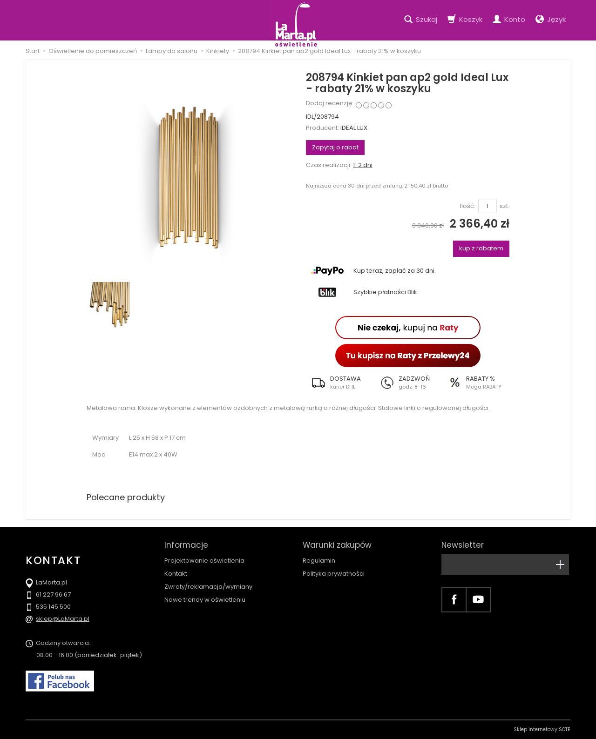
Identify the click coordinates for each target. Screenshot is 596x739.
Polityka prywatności (334, 573)
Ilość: (467, 206)
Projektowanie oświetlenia (204, 560)
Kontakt (175, 573)
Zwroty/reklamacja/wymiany (208, 586)
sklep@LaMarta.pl (62, 618)
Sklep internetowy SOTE (542, 729)
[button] (340, 382)
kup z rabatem (481, 248)
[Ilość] (487, 206)
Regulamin (319, 560)
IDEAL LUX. (354, 127)
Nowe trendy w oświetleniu (204, 599)
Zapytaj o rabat (335, 147)
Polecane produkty (126, 497)
